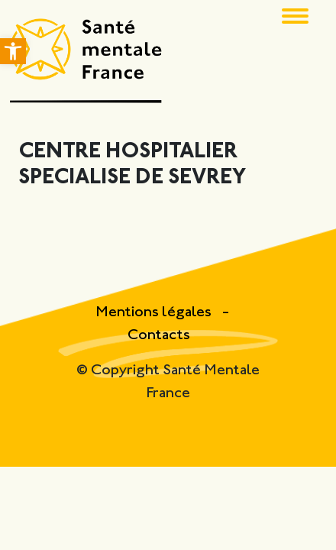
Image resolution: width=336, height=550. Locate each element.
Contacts (159, 335)
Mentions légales (155, 312)
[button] (13, 51)
